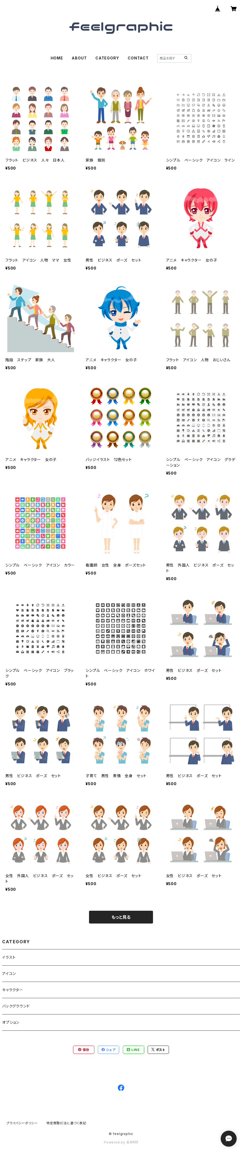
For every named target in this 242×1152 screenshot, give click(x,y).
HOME (57, 58)
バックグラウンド (16, 1006)
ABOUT (79, 58)
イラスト (9, 957)
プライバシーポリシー (22, 1123)
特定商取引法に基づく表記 (66, 1123)
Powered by (121, 1142)
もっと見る (121, 917)
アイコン (9, 973)
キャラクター (12, 990)
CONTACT (138, 58)
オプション (10, 1022)
